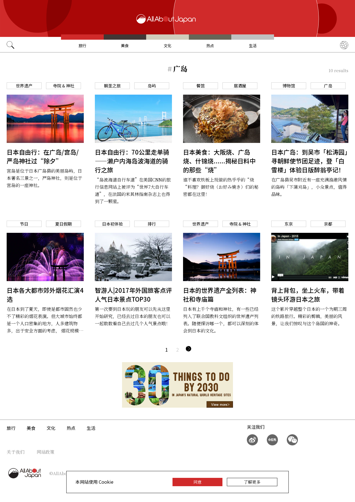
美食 (125, 45)
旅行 (82, 45)
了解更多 (252, 482)
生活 (253, 45)
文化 (167, 45)
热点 (210, 45)
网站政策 (45, 452)
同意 (197, 482)
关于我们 (15, 452)
